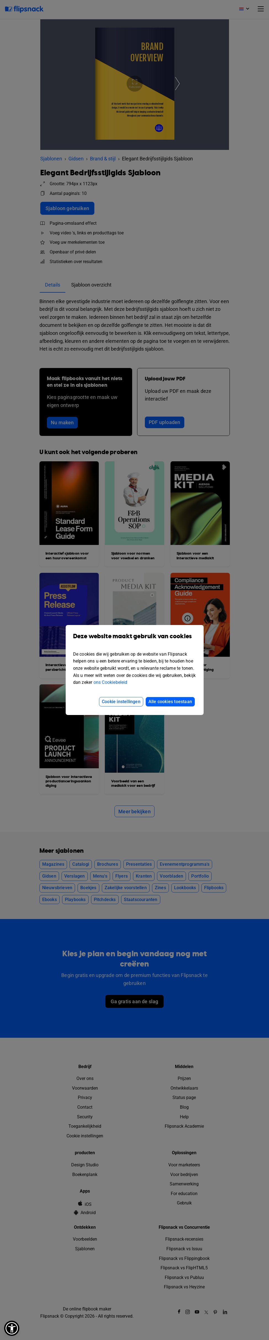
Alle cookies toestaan (170, 701)
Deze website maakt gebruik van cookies (134, 640)
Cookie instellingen (121, 701)
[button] (12, 1328)
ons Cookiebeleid (110, 682)
